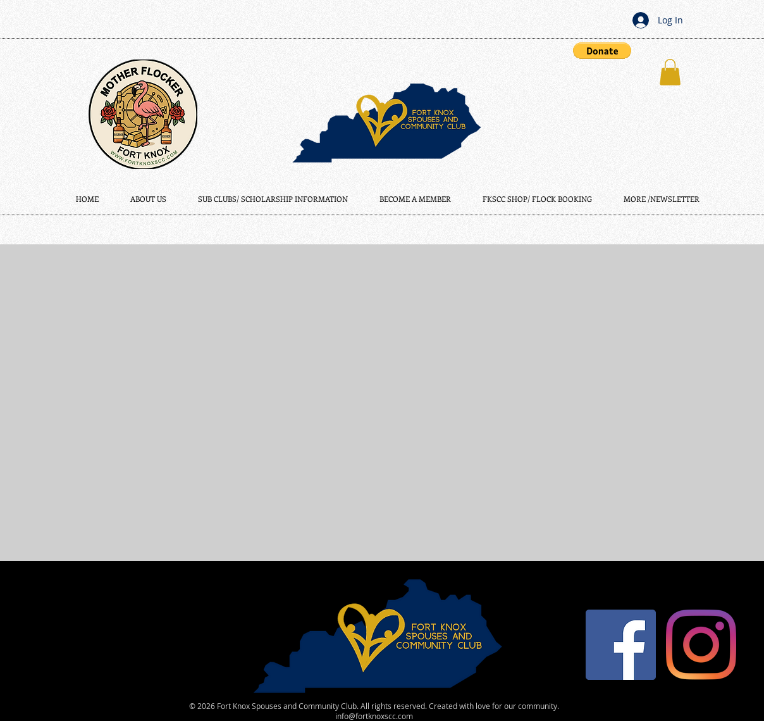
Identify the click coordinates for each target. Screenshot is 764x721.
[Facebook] (621, 645)
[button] (602, 50)
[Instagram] (701, 645)
